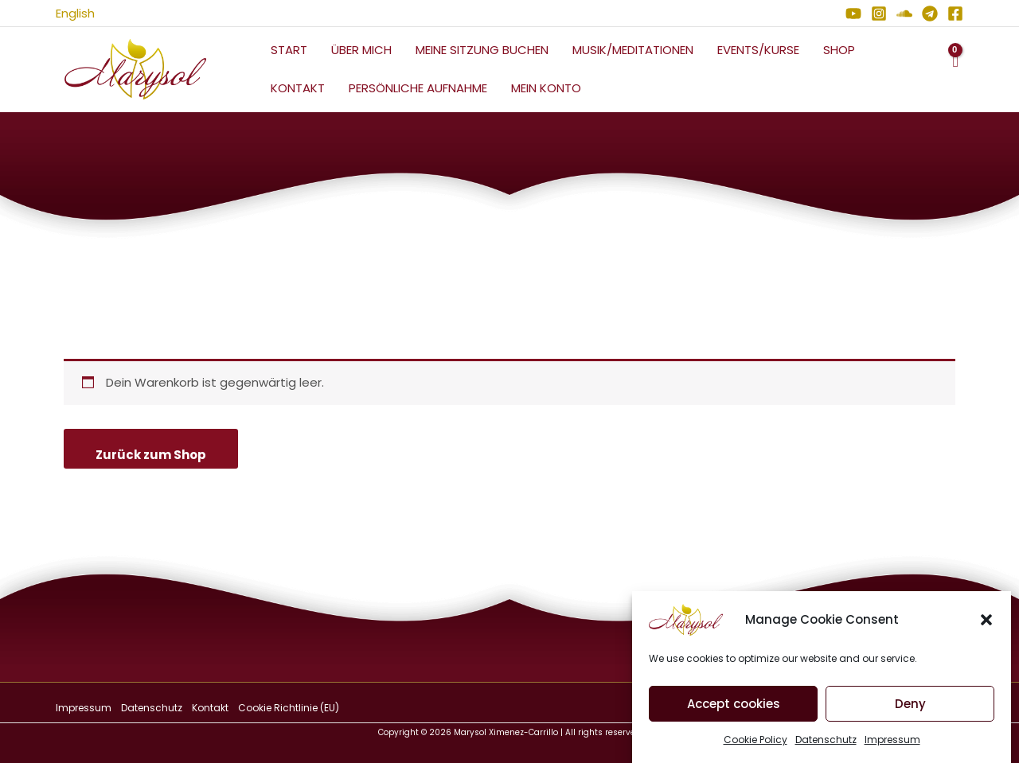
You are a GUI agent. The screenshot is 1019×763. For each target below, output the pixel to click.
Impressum (892, 740)
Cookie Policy (755, 740)
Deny (910, 704)
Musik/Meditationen (632, 49)
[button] (986, 621)
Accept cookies (733, 704)
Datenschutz (826, 740)
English (75, 13)
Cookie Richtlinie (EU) (288, 707)
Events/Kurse (758, 49)
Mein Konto (546, 88)
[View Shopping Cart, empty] (955, 69)
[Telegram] (930, 13)
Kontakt (298, 88)
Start (289, 49)
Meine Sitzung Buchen (482, 49)
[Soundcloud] (904, 13)
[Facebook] (955, 13)
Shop (839, 49)
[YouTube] (853, 13)
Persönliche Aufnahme (418, 88)
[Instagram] (879, 13)
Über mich (361, 49)
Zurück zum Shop (151, 454)
